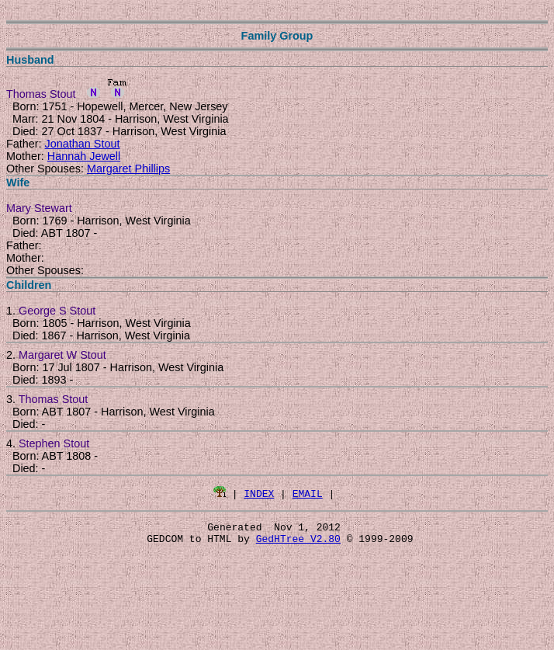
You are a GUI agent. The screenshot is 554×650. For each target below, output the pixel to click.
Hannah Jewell (83, 156)
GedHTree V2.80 (298, 543)
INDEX (259, 493)
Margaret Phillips (128, 168)
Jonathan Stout (82, 143)
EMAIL (308, 493)
